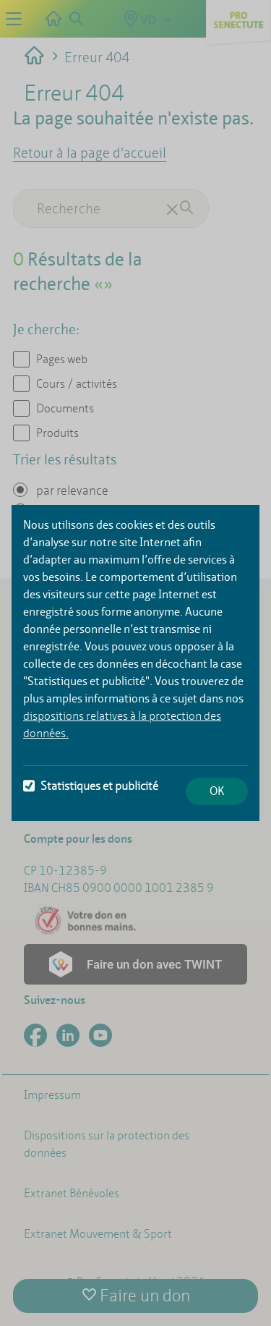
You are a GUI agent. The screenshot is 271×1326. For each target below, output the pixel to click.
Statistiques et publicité (90, 786)
